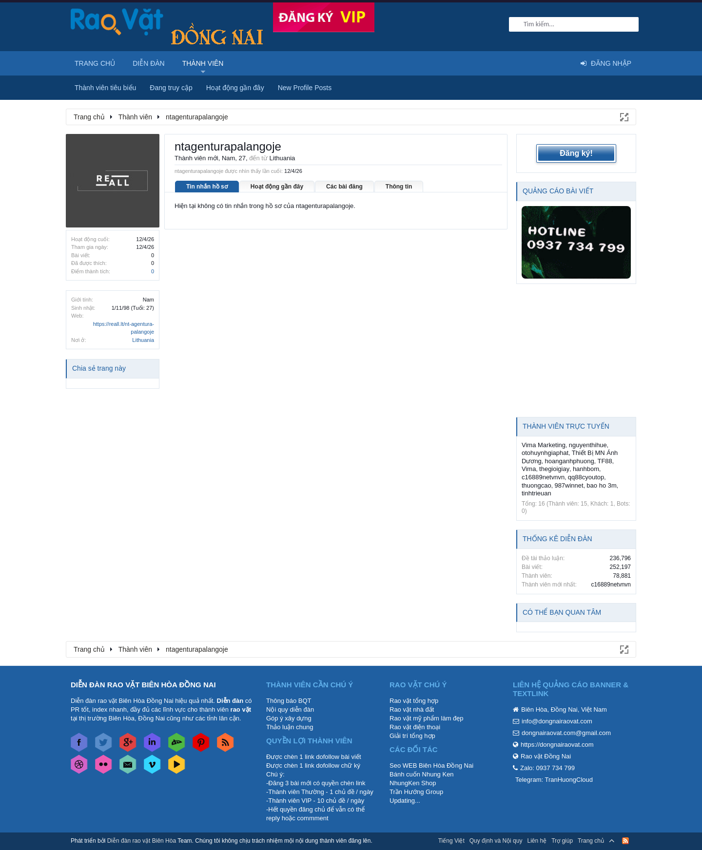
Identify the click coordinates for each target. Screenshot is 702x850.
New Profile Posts (305, 88)
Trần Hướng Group (416, 791)
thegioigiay (554, 468)
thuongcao (536, 485)
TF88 (604, 461)
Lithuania (143, 340)
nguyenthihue (588, 445)
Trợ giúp (562, 840)
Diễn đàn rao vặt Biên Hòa (141, 840)
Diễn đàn (149, 63)
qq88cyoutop (586, 477)
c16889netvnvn (543, 477)
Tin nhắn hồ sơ (207, 186)
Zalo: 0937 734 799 (547, 768)
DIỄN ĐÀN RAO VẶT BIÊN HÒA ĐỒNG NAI (143, 684)
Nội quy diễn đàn (290, 709)
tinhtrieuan (536, 493)
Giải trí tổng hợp (412, 735)
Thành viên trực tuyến (566, 426)
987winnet (568, 485)
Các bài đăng (344, 186)
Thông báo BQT (289, 700)
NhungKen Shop (413, 783)
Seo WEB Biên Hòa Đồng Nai (431, 765)
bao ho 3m (601, 485)
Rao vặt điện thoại (415, 727)
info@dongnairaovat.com (557, 721)
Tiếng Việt (451, 840)
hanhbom (586, 468)
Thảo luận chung (289, 727)
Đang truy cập (171, 88)
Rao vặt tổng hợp (414, 700)
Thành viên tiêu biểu (105, 88)
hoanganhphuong (569, 461)
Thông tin (399, 186)
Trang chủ (95, 63)
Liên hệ (536, 840)
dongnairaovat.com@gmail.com (566, 733)
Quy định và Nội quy (496, 840)
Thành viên (203, 63)
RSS (625, 840)
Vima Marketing (544, 445)
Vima (529, 468)
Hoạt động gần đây (277, 186)
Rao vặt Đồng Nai (546, 756)
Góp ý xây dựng (289, 718)
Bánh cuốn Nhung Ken (422, 774)
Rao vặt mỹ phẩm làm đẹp (427, 718)
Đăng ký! (576, 153)
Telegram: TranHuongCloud (554, 779)
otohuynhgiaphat (545, 452)
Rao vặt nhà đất (412, 709)
